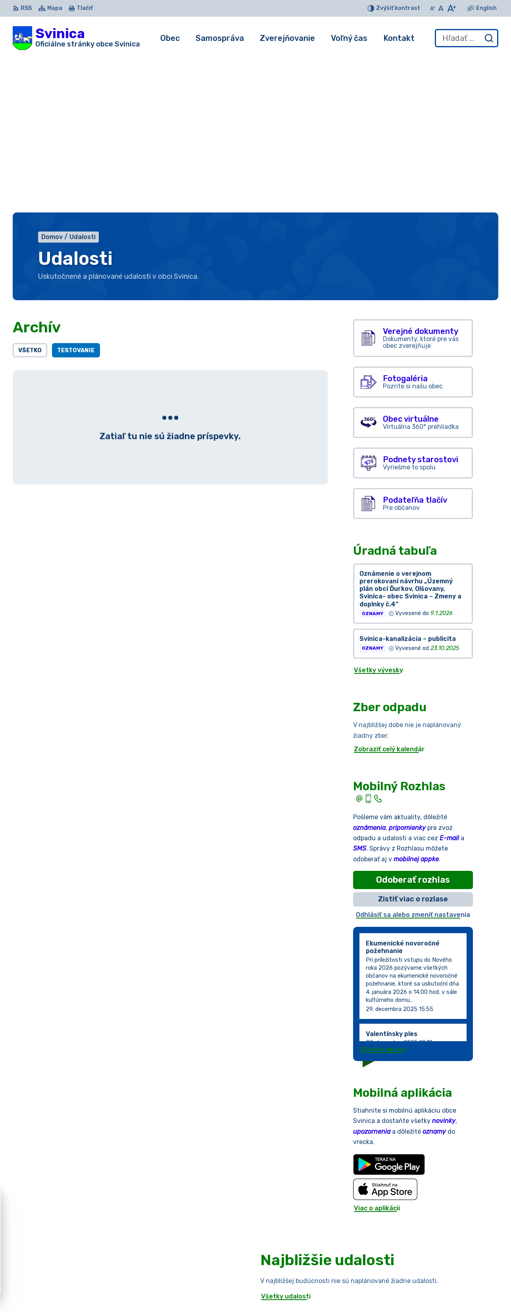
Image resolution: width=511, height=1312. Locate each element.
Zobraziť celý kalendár (389, 593)
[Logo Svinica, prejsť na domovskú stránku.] (76, 38)
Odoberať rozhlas (413, 723)
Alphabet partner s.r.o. (130, 1224)
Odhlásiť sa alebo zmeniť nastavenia (413, 759)
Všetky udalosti (286, 1140)
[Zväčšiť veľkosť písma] (451, 8)
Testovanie (75, 194)
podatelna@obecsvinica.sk (445, 1294)
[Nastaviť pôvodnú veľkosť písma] (441, 8)
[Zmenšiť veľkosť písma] (432, 8)
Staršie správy (383, 893)
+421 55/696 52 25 (433, 1285)
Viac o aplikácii (377, 1052)
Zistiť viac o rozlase (413, 743)
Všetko (30, 194)
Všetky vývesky (378, 514)
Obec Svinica (84, 1232)
